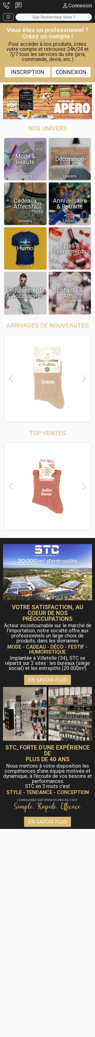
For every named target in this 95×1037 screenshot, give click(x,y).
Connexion (71, 72)
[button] (6, 5)
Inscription (27, 72)
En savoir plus (47, 680)
